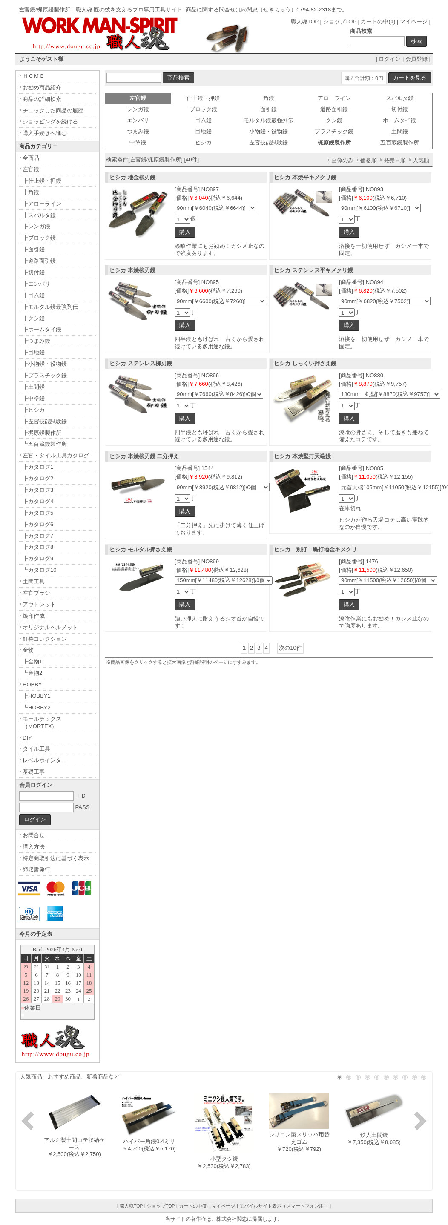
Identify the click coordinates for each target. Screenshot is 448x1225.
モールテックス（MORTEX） (42, 722)
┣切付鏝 (34, 272)
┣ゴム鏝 (34, 295)
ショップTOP (339, 21)
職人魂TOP (305, 21)
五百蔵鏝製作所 (399, 142)
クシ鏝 (334, 120)
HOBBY (32, 684)
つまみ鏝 (138, 131)
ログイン (390, 59)
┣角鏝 (31, 192)
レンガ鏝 (138, 109)
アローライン (334, 98)
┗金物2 (32, 673)
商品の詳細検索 (42, 99)
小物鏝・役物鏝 (268, 131)
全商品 (31, 158)
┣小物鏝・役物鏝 (45, 364)
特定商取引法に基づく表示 (56, 858)
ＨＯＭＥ (34, 76)
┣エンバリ (36, 284)
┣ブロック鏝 (39, 238)
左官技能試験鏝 (268, 142)
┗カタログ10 (39, 570)
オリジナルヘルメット (50, 627)
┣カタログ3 (38, 490)
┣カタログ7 (38, 536)
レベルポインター (45, 760)
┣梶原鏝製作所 (42, 433)
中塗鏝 (137, 142)
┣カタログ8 (38, 547)
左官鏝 (31, 169)
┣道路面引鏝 (39, 261)
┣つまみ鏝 (36, 341)
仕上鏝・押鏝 (203, 98)
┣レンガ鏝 (36, 226)
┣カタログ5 (38, 513)
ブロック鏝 (203, 109)
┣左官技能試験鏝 (45, 421)
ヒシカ (203, 142)
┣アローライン (42, 204)
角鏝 (268, 98)
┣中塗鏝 (34, 398)
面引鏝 (268, 109)
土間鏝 (399, 131)
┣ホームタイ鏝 (42, 329)
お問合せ (34, 835)
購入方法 (34, 846)
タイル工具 (36, 749)
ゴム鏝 (203, 120)
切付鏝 (399, 109)
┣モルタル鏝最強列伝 (50, 307)
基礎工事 (34, 772)
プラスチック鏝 (334, 131)
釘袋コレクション (45, 639)
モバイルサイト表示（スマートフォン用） (283, 1205)
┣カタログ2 (38, 478)
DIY (27, 737)
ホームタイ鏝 (399, 120)
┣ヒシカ (34, 410)
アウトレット (39, 604)
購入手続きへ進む (45, 133)
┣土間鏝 (34, 387)
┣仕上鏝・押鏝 (42, 181)
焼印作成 (34, 616)
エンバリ (138, 120)
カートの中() (378, 21)
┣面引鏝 (34, 249)
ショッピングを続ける (50, 121)
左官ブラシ (36, 593)
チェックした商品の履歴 (53, 110)
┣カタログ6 (38, 524)
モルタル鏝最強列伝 (268, 120)
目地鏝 (203, 131)
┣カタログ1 (38, 467)
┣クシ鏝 (34, 318)
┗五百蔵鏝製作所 (45, 444)
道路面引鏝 (334, 109)
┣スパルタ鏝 (39, 215)
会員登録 (416, 59)
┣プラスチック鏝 (45, 375)
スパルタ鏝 (400, 98)
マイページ (414, 21)
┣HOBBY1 (37, 696)
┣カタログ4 (38, 501)
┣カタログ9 (38, 558)
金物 (28, 650)
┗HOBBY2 (37, 707)
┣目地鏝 (34, 352)
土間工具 (34, 581)
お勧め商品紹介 (42, 87)
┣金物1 (32, 661)
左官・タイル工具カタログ (56, 455)
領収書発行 (36, 869)
